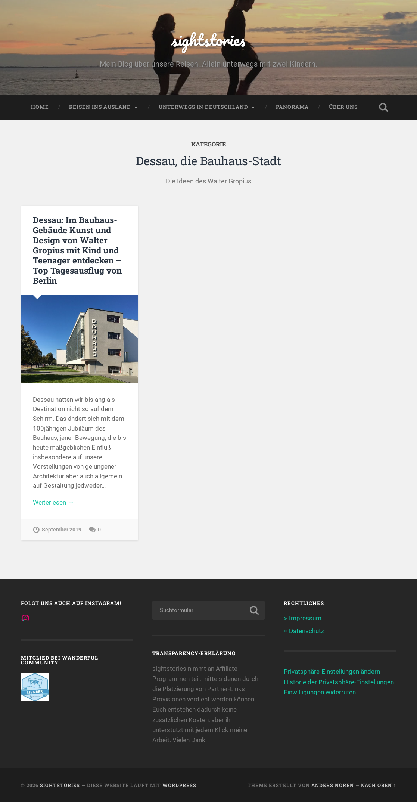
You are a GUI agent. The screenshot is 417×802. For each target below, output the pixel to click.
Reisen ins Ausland (100, 107)
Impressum (305, 618)
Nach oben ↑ (378, 785)
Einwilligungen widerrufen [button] (320, 692)
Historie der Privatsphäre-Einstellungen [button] (339, 682)
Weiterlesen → (53, 502)
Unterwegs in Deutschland (203, 107)
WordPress (179, 785)
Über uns (343, 107)
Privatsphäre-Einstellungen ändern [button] (332, 671)
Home (40, 107)
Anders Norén (332, 785)
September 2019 (61, 530)
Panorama (292, 107)
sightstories (208, 39)
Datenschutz (306, 631)
